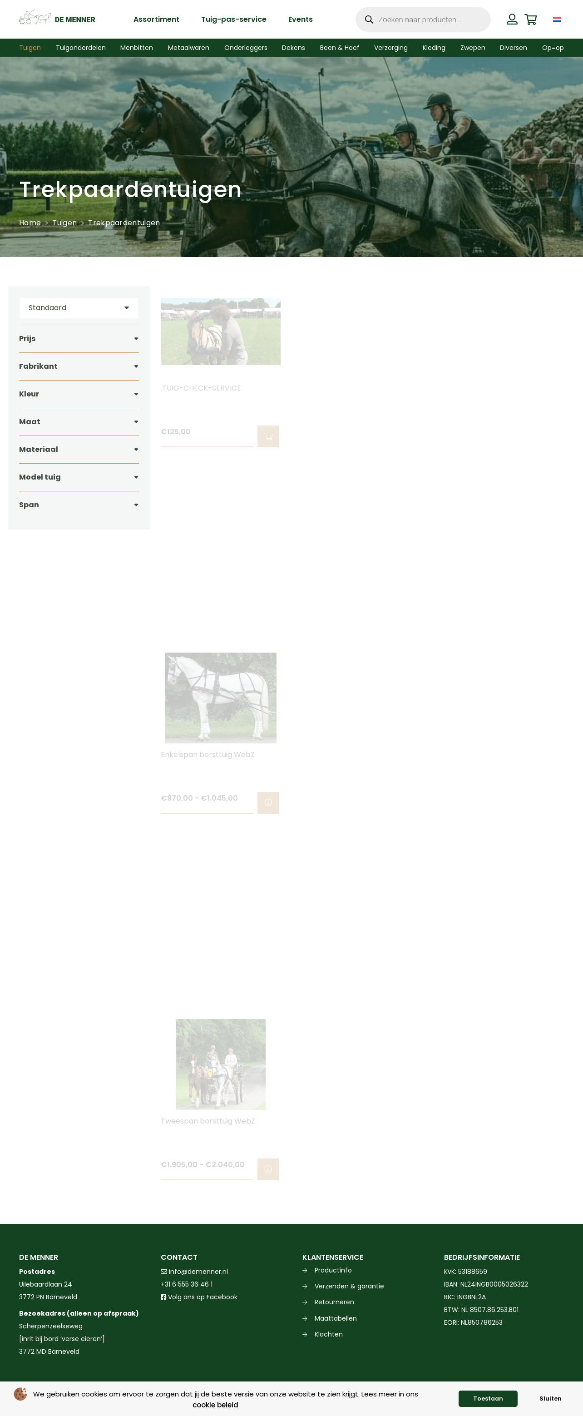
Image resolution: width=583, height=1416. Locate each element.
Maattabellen (336, 1318)
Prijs (27, 338)
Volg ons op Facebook (199, 1297)
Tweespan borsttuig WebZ (208, 1121)
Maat (29, 421)
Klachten (329, 1334)
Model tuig (40, 477)
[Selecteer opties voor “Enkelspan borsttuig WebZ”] (268, 803)
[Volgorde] (79, 308)
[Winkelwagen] (531, 19)
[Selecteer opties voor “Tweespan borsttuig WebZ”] (268, 1169)
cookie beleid (215, 1405)
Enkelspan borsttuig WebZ (208, 754)
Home (30, 223)
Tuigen (64, 223)
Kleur (29, 394)
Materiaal (38, 449)
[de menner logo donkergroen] (57, 19)
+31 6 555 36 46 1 (186, 1284)
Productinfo (333, 1270)
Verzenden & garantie (349, 1286)
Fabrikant (38, 366)
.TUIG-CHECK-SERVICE (201, 388)
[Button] (512, 19)
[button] (268, 436)
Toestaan (488, 1398)
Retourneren (334, 1302)
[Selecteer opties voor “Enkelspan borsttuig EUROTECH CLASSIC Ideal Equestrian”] (552, 436)
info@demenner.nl (194, 1271)
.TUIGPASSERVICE (333, 388)
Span (29, 505)
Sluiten (550, 1398)
